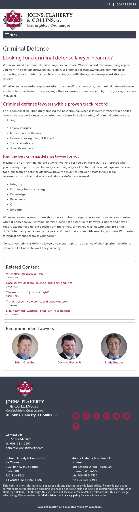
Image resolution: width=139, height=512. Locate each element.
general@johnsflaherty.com (24, 448)
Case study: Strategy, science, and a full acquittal (39, 283)
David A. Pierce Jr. (69, 348)
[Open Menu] (7, 34)
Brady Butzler (114, 348)
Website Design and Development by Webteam (69, 507)
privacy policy (72, 495)
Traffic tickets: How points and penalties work (37, 301)
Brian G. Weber (25, 348)
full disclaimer (49, 495)
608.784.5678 (126, 4)
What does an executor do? (24, 273)
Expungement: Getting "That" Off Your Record (38, 310)
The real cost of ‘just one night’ (27, 292)
